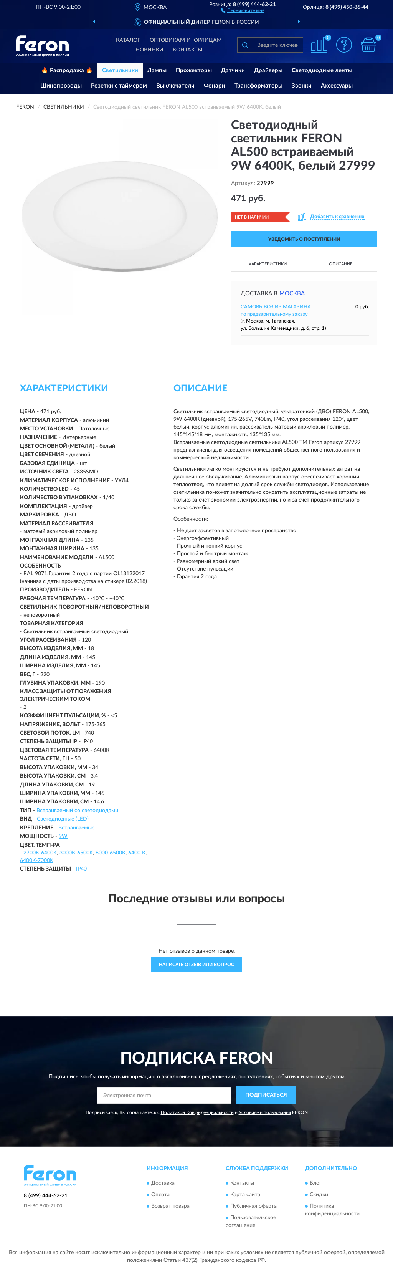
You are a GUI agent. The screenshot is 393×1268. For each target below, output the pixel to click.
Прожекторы (194, 70)
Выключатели (175, 86)
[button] (242, 10)
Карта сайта (245, 1195)
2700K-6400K (40, 853)
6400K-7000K (36, 860)
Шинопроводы (61, 86)
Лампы (157, 70)
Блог (316, 1183)
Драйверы (268, 70)
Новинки (149, 50)
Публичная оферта (253, 1206)
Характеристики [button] (268, 264)
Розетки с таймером (119, 86)
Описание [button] (340, 264)
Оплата (160, 1195)
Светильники (120, 70)
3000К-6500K (76, 853)
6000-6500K (110, 853)
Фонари (214, 86)
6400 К (136, 853)
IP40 (81, 869)
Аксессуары (337, 86)
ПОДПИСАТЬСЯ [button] (266, 1095)
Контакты (188, 50)
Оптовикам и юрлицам (186, 40)
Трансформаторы (258, 86)
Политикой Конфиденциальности (197, 1112)
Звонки (302, 86)
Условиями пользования (265, 1112)
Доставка (163, 1183)
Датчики (233, 70)
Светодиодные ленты (322, 70)
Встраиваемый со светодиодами (77, 810)
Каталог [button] (128, 40)
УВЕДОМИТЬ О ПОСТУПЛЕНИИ (304, 239)
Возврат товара (170, 1206)
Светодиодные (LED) (63, 819)
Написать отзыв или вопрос (196, 964)
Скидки (319, 1195)
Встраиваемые (76, 828)
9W (63, 836)
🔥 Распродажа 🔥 (67, 70)
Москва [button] (292, 293)
